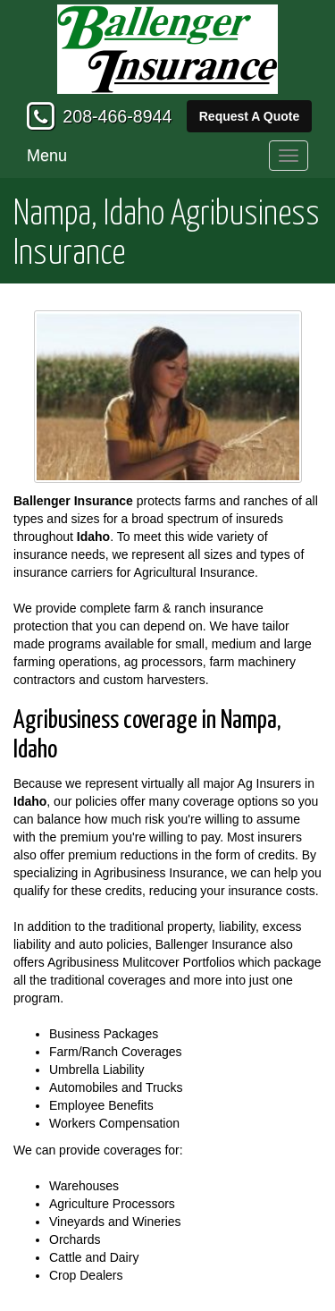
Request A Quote (249, 116)
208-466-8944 (117, 116)
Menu (47, 156)
